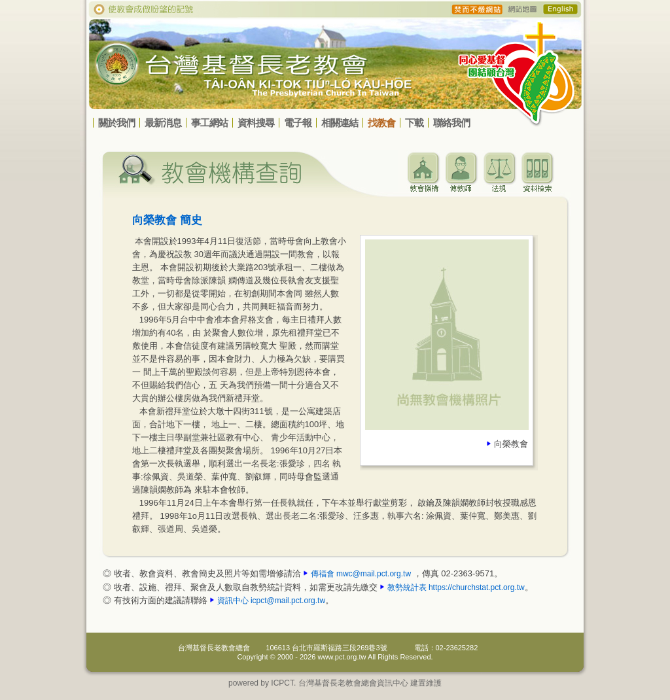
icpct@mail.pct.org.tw (288, 600)
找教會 (381, 123)
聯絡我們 (451, 123)
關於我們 (116, 123)
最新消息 (163, 123)
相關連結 (339, 123)
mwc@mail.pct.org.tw (373, 573)
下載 (414, 123)
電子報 (297, 123)
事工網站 (209, 123)
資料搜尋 (256, 123)
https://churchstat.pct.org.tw (477, 587)
